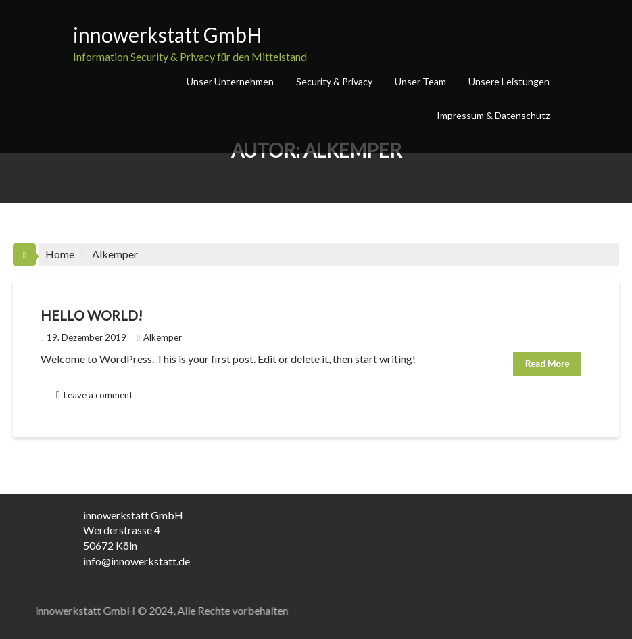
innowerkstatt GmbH (167, 34)
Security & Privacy (334, 81)
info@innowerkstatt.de (136, 560)
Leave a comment (98, 394)
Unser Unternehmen (230, 81)
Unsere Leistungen (509, 81)
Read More (547, 363)
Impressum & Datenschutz (493, 115)
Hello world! (92, 315)
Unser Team (420, 81)
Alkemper (159, 337)
